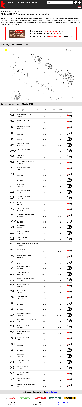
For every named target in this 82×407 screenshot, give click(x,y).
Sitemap (60, 404)
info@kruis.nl (15, 404)
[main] (41, 202)
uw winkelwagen (52, 392)
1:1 (71, 50)
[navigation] (39, 7)
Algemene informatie (63, 402)
